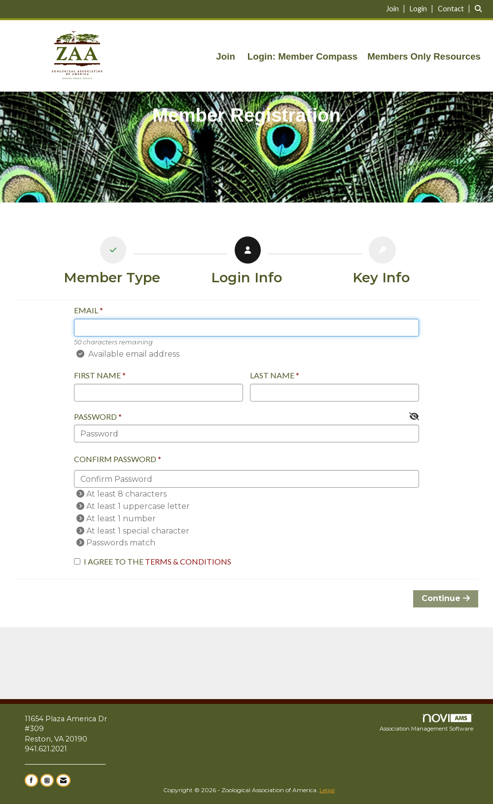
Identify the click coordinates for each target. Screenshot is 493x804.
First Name (97, 375)
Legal (327, 790)
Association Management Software (426, 723)
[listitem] (397, 8)
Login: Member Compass (302, 56)
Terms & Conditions (188, 561)
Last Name (272, 375)
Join (225, 56)
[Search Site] (480, 8)
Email (86, 310)
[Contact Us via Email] (63, 780)
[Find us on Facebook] (31, 780)
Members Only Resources (424, 56)
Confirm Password (115, 459)
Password (95, 416)
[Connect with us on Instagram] (47, 780)
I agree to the (152, 561)
